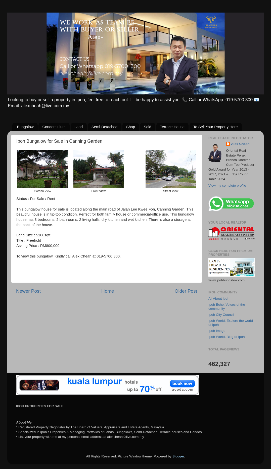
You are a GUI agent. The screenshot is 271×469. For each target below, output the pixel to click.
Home (107, 291)
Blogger (178, 456)
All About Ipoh (218, 298)
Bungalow (25, 127)
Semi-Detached (104, 127)
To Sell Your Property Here (215, 127)
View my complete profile (227, 185)
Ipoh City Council (221, 315)
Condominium (54, 127)
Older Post (186, 291)
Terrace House (172, 127)
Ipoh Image (216, 331)
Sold (147, 127)
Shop (130, 127)
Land (78, 127)
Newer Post (28, 291)
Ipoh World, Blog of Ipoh (226, 337)
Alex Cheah (240, 144)
